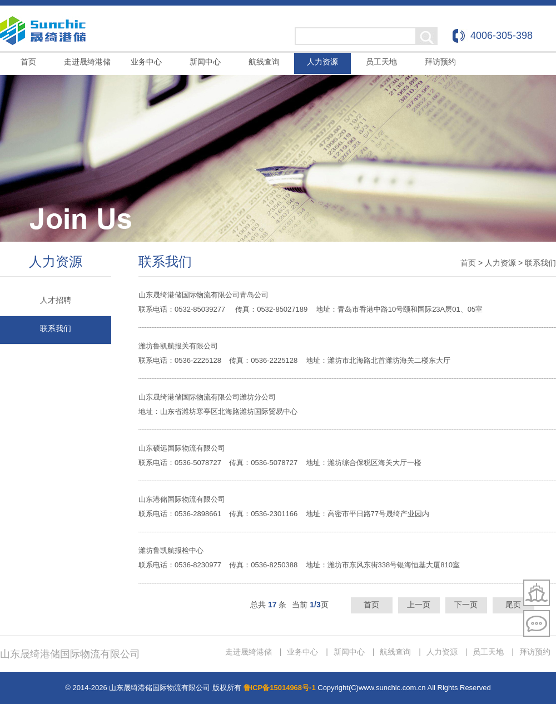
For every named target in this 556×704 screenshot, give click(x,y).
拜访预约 (440, 61)
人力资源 (322, 61)
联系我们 (55, 328)
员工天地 (381, 61)
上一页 (418, 604)
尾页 (513, 604)
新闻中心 (205, 61)
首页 (28, 61)
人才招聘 (55, 300)
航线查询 (264, 61)
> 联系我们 (537, 262)
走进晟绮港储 (87, 61)
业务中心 (146, 61)
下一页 (466, 604)
